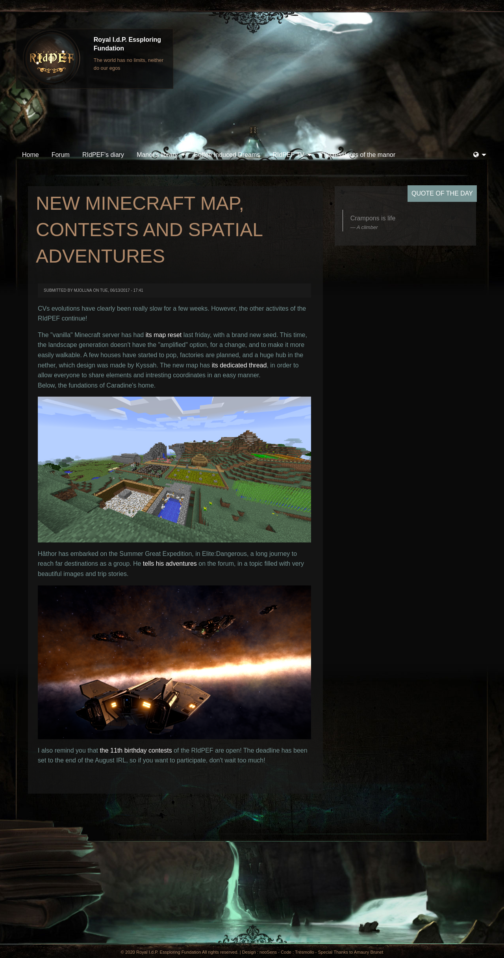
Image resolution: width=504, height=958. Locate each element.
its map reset (164, 335)
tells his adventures (170, 563)
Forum (61, 154)
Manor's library (157, 154)
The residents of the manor (357, 154)
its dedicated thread (239, 365)
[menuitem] (30, 154)
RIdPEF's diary (103, 154)
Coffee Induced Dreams (227, 154)
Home (30, 154)
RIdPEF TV (288, 154)
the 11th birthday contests (136, 750)
